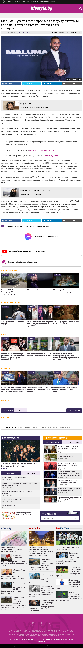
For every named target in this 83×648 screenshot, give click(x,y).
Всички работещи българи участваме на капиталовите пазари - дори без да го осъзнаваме (13, 357)
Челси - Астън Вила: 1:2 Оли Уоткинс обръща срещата (68, 548)
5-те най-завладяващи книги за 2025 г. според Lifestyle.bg (69, 498)
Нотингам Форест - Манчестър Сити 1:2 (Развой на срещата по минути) (67, 558)
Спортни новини (34, 1)
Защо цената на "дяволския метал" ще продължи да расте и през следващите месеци (41, 591)
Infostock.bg (50, 646)
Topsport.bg (30, 646)
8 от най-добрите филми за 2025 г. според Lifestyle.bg (66, 323)
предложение (18, 226)
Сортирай (20, 410)
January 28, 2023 (50, 155)
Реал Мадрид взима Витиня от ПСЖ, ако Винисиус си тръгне (68, 571)
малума (38, 226)
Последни (11, 473)
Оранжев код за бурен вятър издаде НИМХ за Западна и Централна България (13, 588)
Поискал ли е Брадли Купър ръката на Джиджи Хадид (67, 481)
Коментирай (72, 410)
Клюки (26, 1)
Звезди (54, 32)
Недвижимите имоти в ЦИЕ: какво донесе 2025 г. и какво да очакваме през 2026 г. (41, 578)
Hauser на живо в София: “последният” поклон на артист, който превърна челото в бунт (69, 473)
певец (26, 226)
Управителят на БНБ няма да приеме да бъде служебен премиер (65, 390)
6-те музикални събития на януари (12, 323)
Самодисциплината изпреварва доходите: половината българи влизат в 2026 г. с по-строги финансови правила (41, 551)
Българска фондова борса (44, 1)
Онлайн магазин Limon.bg (52, 1)
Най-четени (31, 473)
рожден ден (9, 226)
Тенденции (4, 468)
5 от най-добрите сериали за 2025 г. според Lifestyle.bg (68, 455)
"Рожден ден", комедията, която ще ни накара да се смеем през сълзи (63, 292)
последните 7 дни (52, 442)
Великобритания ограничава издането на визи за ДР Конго (12, 549)
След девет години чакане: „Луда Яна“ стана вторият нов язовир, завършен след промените (41, 564)
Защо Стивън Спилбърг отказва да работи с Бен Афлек (69, 489)
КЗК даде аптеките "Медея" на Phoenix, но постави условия (39, 355)
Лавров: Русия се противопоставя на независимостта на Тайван (13, 574)
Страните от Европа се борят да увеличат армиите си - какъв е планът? (40, 390)
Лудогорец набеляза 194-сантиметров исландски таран (68, 584)
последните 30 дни (72, 442)
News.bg (3, 646)
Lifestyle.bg (21, 646)
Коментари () (75, 32)
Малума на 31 (32, 290)
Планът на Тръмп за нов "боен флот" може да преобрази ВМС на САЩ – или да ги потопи (13, 390)
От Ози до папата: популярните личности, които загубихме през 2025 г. (40, 324)
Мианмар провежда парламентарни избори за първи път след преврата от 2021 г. (14, 560)
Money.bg (12, 646)
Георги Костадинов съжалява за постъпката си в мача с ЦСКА (69, 596)
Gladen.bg (40, 646)
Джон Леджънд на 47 (10, 506)
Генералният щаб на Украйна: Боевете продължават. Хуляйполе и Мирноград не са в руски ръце (13, 603)
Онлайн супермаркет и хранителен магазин (24, 513)
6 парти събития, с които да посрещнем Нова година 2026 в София (19, 465)
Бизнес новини (17, 1)
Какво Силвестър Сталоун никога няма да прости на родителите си (67, 465)
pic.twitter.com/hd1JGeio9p (41, 150)
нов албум (32, 226)
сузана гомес (45, 226)
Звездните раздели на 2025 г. (12, 499)
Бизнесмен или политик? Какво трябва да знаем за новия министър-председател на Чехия (66, 357)
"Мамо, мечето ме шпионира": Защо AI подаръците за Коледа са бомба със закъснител (41, 606)
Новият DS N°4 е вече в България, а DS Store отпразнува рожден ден (11, 292)
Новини (11, 1)
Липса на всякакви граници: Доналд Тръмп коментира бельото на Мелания (68, 448)
